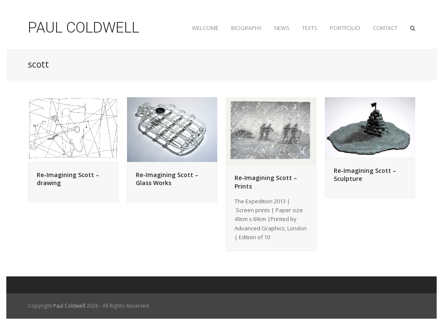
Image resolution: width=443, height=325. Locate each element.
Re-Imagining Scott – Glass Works (167, 179)
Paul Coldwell (69, 305)
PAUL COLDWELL (83, 27)
